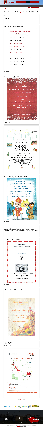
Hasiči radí (26, 11)
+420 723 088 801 (6, 420)
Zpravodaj (36, 11)
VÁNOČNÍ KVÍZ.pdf (6, 18)
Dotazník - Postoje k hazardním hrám (11, 226)
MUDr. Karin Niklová (31, 11)
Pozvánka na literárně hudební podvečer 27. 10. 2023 (14, 239)
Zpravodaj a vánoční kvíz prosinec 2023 (11, 15)
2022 (12, 11)
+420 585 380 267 (6, 419)
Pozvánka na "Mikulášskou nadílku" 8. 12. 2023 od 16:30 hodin (15, 176)
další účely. (34, 424)
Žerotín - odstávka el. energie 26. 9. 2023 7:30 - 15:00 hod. (15, 350)
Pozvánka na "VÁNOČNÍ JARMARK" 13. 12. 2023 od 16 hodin (15, 126)
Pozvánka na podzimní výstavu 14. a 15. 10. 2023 (13, 289)
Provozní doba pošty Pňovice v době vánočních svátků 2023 (15, 26)
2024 (17, 11)
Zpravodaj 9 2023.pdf (7, 343)
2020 (7, 11)
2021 (9, 11)
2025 (20, 11)
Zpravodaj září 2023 (8, 342)
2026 (23, 11)
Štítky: (4, 11)
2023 (15, 11)
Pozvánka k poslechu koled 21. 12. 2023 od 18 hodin (13, 76)
